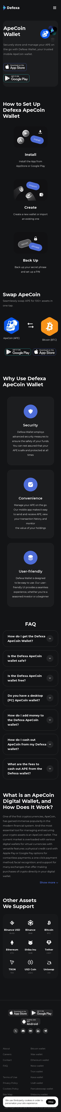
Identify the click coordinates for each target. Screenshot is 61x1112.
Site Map (7, 1094)
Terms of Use (10, 1077)
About (6, 1048)
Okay (51, 1102)
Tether (49, 949)
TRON (12, 969)
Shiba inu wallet (39, 1094)
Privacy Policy (10, 1083)
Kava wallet (37, 1077)
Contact (7, 1060)
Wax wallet (36, 1054)
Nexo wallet (37, 1065)
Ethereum (12, 949)
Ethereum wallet (40, 1060)
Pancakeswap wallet (42, 1088)
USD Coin (30, 969)
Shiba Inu (30, 949)
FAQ (5, 1065)
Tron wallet (37, 1071)
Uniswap (49, 969)
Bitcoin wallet (38, 1048)
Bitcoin (48, 930)
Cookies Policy (11, 1088)
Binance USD (12, 930)
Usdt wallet (37, 1083)
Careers (7, 1054)
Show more (49, 882)
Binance (30, 930)
